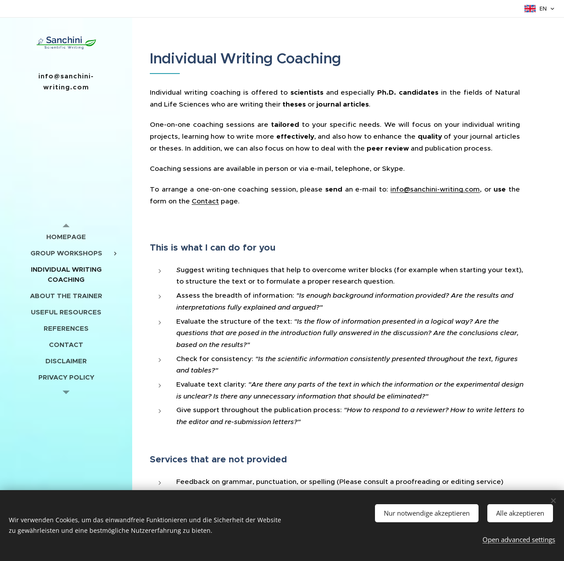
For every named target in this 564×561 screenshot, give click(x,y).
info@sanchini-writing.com (435, 189)
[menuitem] (66, 237)
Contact (205, 201)
